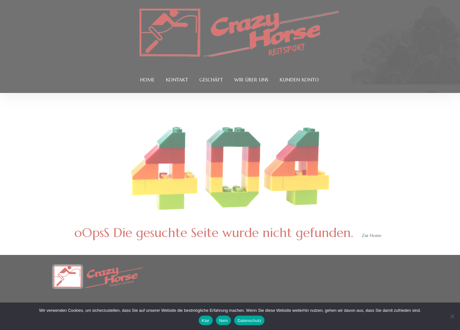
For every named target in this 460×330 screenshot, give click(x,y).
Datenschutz (249, 320)
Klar (206, 320)
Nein (223, 320)
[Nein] (452, 316)
